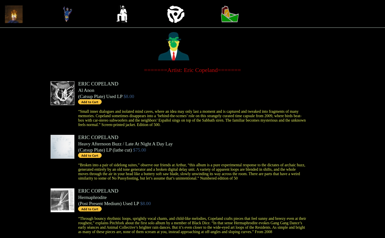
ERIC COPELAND (98, 83)
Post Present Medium (100, 203)
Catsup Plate (91, 96)
